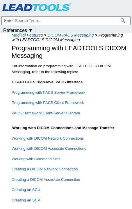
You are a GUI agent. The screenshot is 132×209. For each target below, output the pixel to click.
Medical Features (27, 35)
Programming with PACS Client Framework (48, 102)
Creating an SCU (26, 190)
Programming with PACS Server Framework (48, 92)
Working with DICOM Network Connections (48, 138)
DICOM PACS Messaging (70, 35)
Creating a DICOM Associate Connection (46, 179)
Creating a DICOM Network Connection (45, 169)
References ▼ (18, 30)
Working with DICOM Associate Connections (49, 148)
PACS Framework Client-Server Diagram (46, 113)
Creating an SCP (26, 200)
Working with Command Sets (36, 159)
